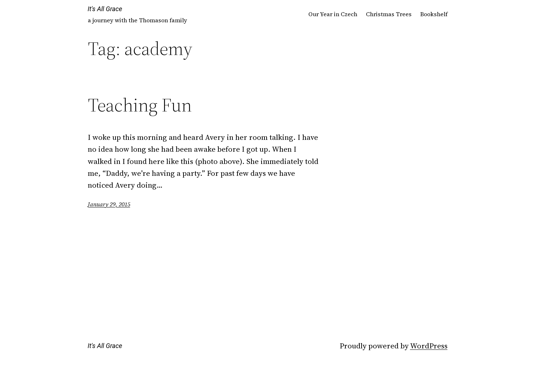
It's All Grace (105, 9)
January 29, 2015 (109, 204)
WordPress (429, 345)
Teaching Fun (140, 105)
